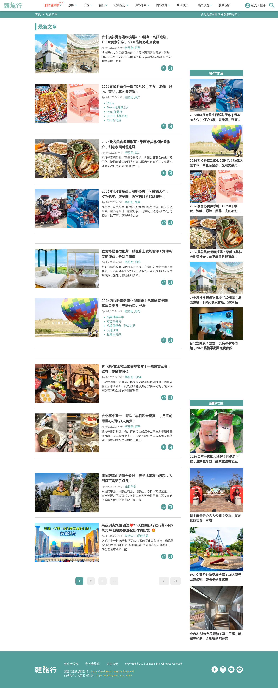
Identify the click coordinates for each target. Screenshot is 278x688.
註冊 (263, 5)
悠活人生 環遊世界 (136, 535)
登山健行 (121, 5)
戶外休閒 (142, 5)
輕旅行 (13, 5)
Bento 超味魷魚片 (118, 107)
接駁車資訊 (114, 333)
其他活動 (112, 329)
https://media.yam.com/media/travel (112, 671)
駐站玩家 (224, 5)
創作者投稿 (71, 663)
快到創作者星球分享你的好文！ (220, 14)
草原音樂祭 (114, 321)
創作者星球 (53, 5)
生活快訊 (182, 5)
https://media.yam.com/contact (114, 675)
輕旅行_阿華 (132, 47)
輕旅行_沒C (132, 97)
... (114, 580)
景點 (72, 5)
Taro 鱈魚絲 (114, 120)
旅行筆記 (130, 485)
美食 (88, 5)
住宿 (103, 5)
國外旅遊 (163, 5)
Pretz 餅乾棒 (115, 111)
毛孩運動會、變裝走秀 (121, 325)
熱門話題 (205, 5)
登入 (254, 5)
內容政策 (112, 663)
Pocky (110, 103)
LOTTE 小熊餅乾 (117, 115)
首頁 (38, 14)
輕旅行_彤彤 (132, 261)
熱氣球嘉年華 (115, 316)
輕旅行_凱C (132, 152)
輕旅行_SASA (133, 376)
